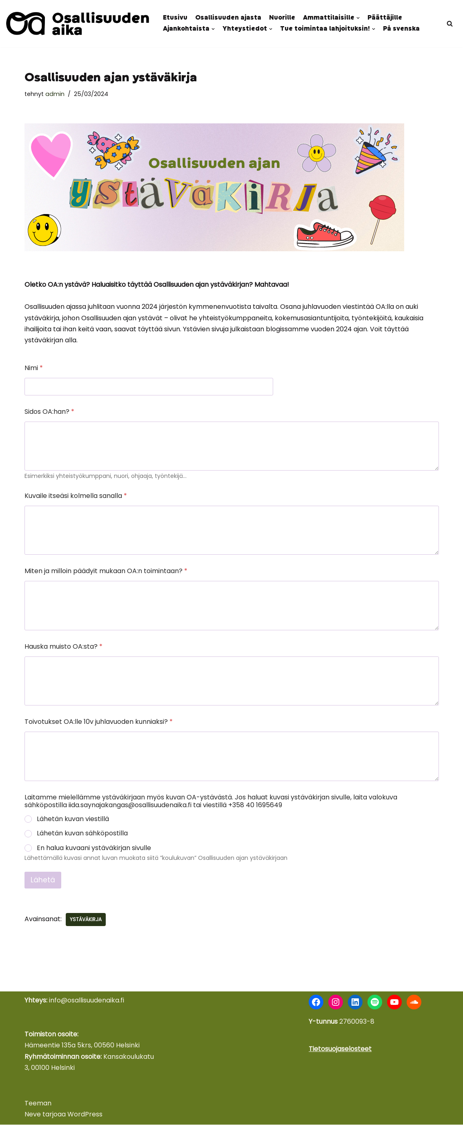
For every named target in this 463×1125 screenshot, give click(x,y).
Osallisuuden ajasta (228, 18)
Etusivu (175, 18)
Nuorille (282, 18)
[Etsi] (450, 23)
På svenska (401, 29)
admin (55, 94)
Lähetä (43, 880)
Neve (32, 1114)
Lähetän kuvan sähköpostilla (82, 834)
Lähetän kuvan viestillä (73, 819)
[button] (358, 18)
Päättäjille (384, 18)
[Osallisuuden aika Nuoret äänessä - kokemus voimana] (77, 23)
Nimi (33, 368)
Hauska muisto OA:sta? (63, 647)
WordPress (84, 1114)
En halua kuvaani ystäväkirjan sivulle (94, 848)
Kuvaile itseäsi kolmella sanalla (75, 496)
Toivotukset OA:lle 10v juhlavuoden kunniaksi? (98, 722)
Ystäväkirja (86, 919)
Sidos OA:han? (49, 412)
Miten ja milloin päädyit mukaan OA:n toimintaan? (105, 572)
